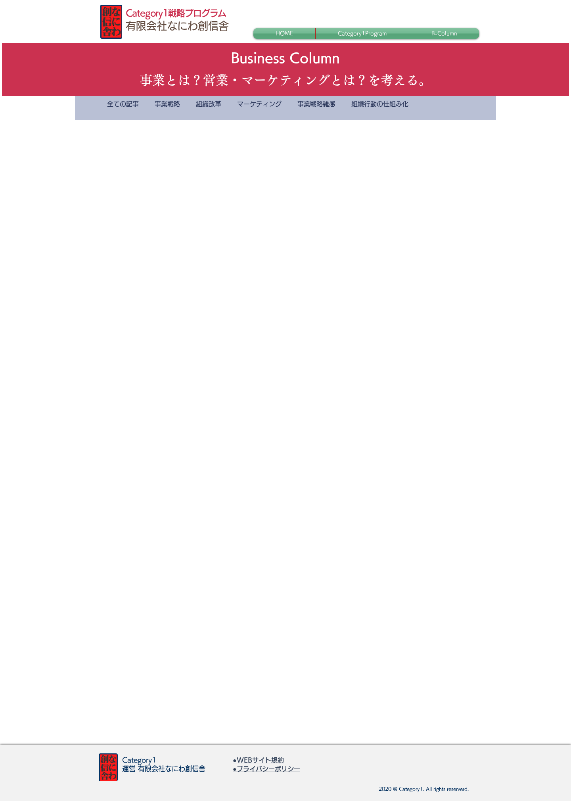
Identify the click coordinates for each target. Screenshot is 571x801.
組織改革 (208, 104)
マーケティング (259, 104)
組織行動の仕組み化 (379, 104)
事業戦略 (167, 104)
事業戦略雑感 (316, 104)
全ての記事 (123, 104)
